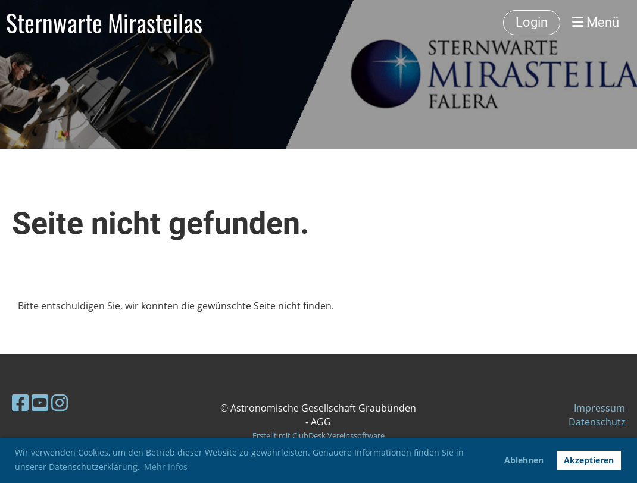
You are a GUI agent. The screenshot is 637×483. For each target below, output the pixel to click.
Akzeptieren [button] (589, 460)
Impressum (599, 408)
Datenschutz (597, 421)
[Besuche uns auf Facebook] (20, 402)
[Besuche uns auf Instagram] (59, 402)
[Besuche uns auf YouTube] (40, 402)
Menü (595, 22)
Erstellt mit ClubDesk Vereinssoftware (318, 435)
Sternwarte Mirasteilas (104, 22)
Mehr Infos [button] (166, 466)
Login (532, 22)
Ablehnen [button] (524, 460)
